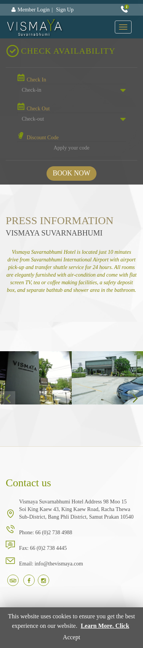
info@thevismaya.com (59, 564)
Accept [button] (71, 637)
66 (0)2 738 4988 (53, 532)
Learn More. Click (105, 626)
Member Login (34, 10)
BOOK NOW (71, 173)
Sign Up (65, 10)
